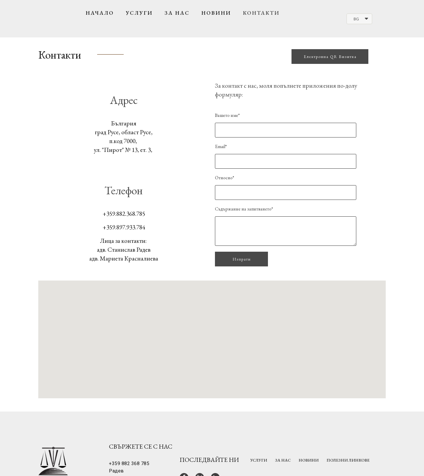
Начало (100, 12)
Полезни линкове (348, 460)
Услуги (139, 12)
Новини (216, 12)
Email (221, 146)
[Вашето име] (285, 130)
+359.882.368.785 (123, 214)
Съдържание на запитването (244, 209)
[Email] (285, 161)
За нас (177, 12)
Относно (224, 178)
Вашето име (227, 115)
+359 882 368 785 (129, 463)
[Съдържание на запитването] (285, 231)
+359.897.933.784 (123, 227)
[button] (359, 19)
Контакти (261, 12)
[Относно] (285, 192)
